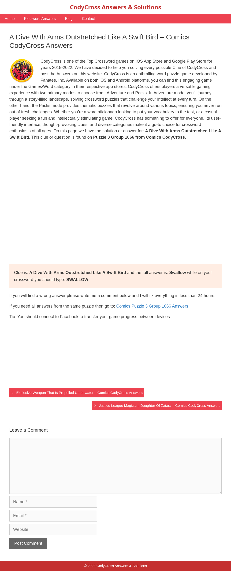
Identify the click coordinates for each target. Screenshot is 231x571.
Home (10, 19)
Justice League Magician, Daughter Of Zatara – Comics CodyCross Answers (159, 405)
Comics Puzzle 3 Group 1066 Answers (152, 306)
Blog (69, 19)
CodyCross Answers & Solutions (115, 7)
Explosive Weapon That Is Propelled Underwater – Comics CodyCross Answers (79, 393)
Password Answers (40, 19)
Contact (88, 19)
